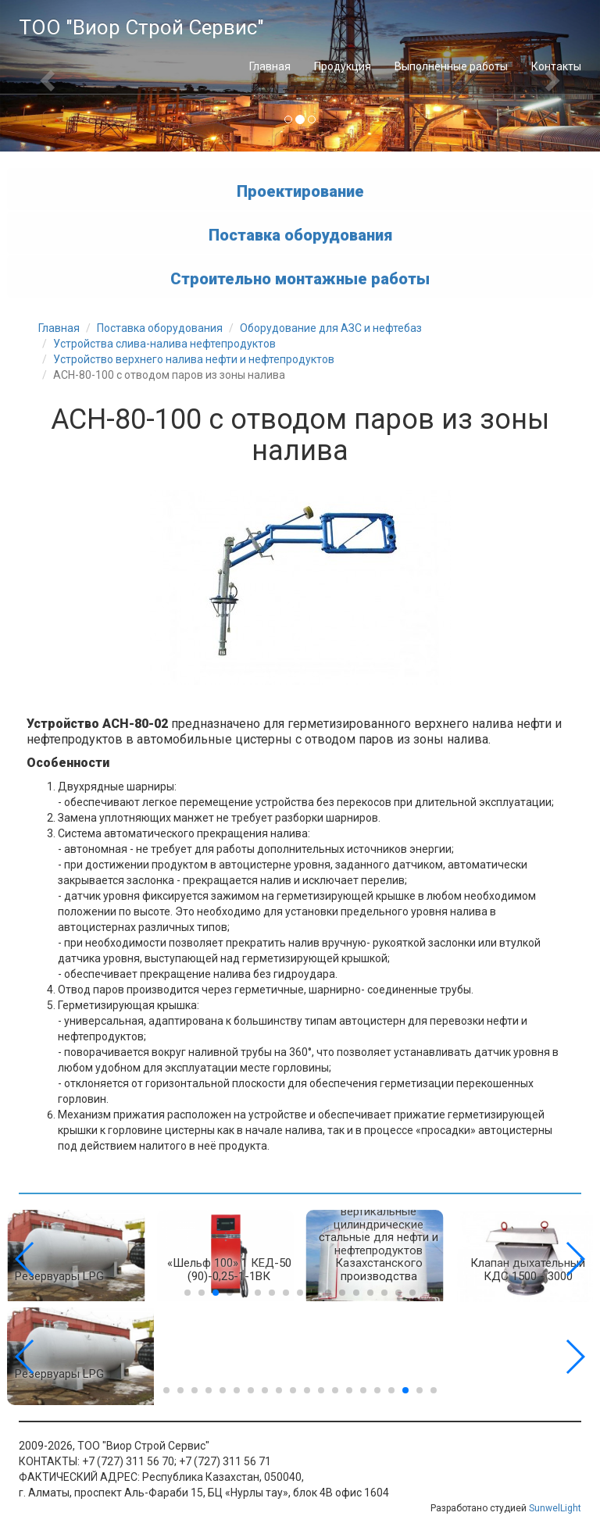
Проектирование (300, 190)
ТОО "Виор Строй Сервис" (141, 27)
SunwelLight (555, 1508)
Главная (270, 66)
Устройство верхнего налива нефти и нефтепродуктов (193, 359)
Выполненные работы (451, 66)
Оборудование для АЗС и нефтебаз (331, 328)
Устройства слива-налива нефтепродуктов (164, 343)
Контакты (556, 66)
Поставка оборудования (300, 234)
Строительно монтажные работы (300, 278)
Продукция (342, 66)
